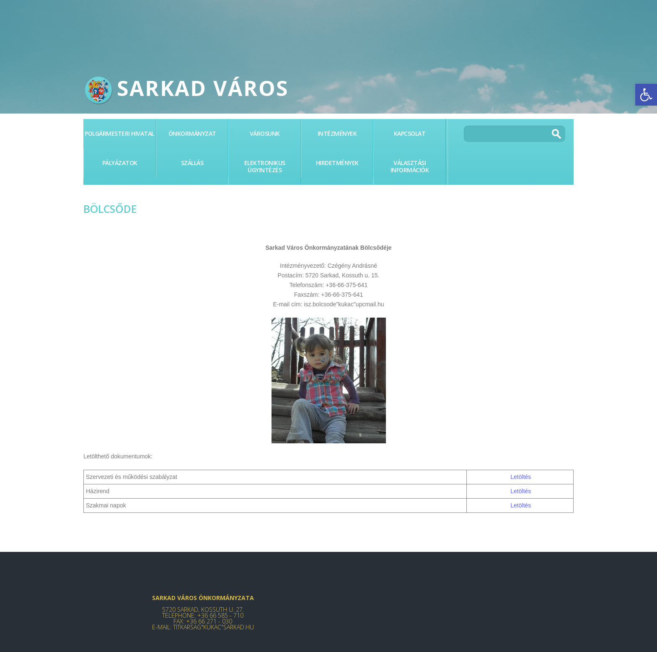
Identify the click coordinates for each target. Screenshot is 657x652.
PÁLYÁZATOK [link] (119, 163)
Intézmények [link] (337, 133)
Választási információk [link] (410, 166)
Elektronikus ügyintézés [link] (264, 166)
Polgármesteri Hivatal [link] (119, 133)
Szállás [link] (192, 163)
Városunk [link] (265, 133)
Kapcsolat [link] (410, 133)
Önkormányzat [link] (192, 133)
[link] (646, 95)
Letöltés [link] (520, 476)
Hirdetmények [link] (337, 163)
